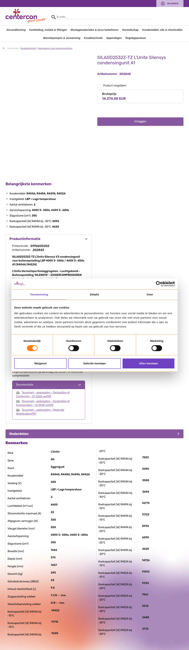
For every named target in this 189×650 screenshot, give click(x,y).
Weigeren (40, 363)
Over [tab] (150, 294)
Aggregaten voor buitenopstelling (55, 48)
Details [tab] (94, 294)
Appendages (114, 37)
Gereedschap (130, 29)
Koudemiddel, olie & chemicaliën (162, 29)
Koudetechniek (93, 37)
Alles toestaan (148, 363)
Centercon (13, 48)
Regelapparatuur (135, 37)
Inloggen (172, 3)
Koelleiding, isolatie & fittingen (48, 29)
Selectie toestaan (94, 363)
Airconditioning (15, 29)
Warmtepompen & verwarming (61, 37)
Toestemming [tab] (39, 294)
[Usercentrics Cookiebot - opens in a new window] (158, 284)
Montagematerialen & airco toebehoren (94, 29)
